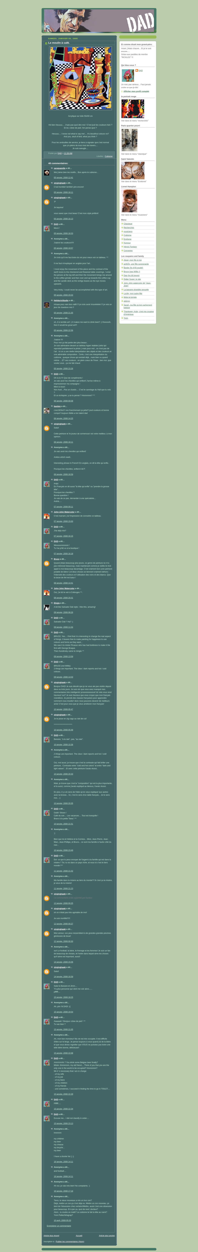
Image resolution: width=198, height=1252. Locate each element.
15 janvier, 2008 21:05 (63, 1029)
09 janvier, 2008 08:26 (63, 612)
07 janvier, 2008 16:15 (63, 536)
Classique (128, 224)
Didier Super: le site (132, 279)
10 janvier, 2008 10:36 (63, 745)
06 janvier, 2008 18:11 (63, 442)
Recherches (129, 228)
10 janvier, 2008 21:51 (63, 824)
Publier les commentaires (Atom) (70, 1242)
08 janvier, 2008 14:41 (63, 583)
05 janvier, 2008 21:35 (63, 313)
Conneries (128, 251)
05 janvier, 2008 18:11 (63, 192)
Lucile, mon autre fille (133, 293)
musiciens (128, 231)
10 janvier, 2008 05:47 (63, 709)
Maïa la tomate (130, 297)
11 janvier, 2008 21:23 (63, 888)
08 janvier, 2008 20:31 (63, 598)
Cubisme (108, 156)
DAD (56, 224)
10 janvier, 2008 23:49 (63, 850)
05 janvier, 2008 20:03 (63, 295)
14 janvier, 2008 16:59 (63, 977)
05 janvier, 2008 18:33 (63, 233)
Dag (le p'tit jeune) (132, 275)
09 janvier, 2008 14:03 (63, 677)
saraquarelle (59, 168)
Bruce (56, 559)
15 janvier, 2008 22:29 (63, 1094)
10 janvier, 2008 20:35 (63, 803)
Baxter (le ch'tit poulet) (133, 268)
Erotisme (127, 239)
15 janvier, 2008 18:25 (63, 997)
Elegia (57, 603)
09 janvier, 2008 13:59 (63, 656)
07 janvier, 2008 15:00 (63, 521)
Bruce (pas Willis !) (132, 272)
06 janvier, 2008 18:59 (63, 474)
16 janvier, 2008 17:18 (63, 1191)
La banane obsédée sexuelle (136, 290)
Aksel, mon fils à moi (133, 260)
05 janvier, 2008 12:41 (63, 178)
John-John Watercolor (64, 512)
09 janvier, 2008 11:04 (63, 627)
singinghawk (60, 183)
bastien (57, 406)
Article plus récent (51, 1236)
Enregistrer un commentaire (59, 1226)
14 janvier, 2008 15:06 (63, 962)
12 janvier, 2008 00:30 (63, 941)
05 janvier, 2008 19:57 (63, 248)
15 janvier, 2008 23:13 (63, 1123)
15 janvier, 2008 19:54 (63, 1012)
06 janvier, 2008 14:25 (63, 418)
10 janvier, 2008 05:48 (63, 730)
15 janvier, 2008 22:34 (63, 1109)
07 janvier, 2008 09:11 (63, 507)
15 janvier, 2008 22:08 (63, 1053)
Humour (127, 243)
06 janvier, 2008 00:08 (63, 401)
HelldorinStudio (61, 300)
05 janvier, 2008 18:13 (63, 219)
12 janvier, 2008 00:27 (63, 924)
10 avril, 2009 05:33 (62, 1220)
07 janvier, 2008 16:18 (63, 554)
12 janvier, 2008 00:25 (63, 903)
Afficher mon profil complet (136, 91)
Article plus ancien (107, 1236)
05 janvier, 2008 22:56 (63, 330)
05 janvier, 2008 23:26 (63, 369)
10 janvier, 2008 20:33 (63, 774)
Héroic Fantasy (130, 247)
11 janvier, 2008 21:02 (63, 871)
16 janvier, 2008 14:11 (63, 1162)
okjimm (127, 301)
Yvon (126, 318)
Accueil (79, 1236)
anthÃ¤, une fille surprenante (136, 264)
